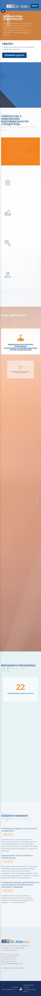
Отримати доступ (14, 55)
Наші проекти (37, 498)
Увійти (35, 6)
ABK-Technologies (18, 968)
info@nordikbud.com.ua (15, 964)
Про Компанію (37, 494)
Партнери (37, 502)
